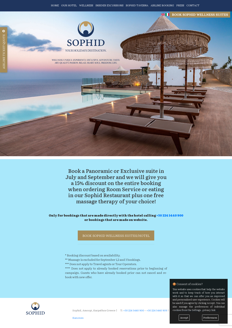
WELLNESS (86, 5)
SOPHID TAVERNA (137, 5)
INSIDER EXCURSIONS (109, 5)
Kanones (77, 317)
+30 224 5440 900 (169, 215)
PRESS (180, 5)
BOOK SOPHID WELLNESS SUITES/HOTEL (116, 235)
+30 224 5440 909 (156, 310)
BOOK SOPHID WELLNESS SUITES (200, 15)
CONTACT (193, 5)
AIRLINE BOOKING (162, 5)
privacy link (209, 310)
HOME (55, 5)
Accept (184, 317)
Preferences (210, 317)
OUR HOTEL (69, 5)
